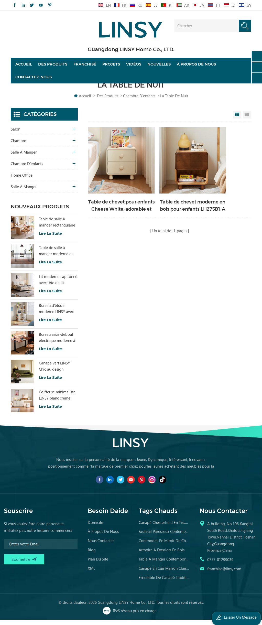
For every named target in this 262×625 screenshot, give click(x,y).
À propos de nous (196, 67)
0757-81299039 (220, 564)
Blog (92, 555)
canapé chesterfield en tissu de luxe (164, 527)
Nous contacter (101, 545)
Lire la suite (50, 238)
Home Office (21, 180)
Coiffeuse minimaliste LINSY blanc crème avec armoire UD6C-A (57, 400)
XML (91, 573)
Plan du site (98, 564)
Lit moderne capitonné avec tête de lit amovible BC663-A (58, 285)
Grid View (237, 120)
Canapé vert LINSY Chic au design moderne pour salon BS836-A (56, 372)
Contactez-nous (33, 80)
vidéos (133, 67)
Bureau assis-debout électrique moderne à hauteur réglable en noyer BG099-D (57, 343)
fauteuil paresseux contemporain (164, 536)
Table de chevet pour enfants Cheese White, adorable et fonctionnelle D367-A (114, 196)
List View (247, 120)
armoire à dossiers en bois (161, 555)
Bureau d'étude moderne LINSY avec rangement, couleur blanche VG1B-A (56, 314)
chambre (18, 145)
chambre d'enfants (139, 101)
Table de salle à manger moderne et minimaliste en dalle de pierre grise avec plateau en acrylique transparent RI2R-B (56, 256)
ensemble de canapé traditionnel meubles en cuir (164, 582)
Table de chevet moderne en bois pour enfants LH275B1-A (169, 196)
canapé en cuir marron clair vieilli (164, 573)
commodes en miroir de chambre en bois (164, 545)
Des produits (52, 67)
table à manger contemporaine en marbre (164, 564)
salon (15, 134)
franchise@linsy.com (224, 574)
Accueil (23, 67)
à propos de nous (103, 536)
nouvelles (159, 67)
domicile (95, 527)
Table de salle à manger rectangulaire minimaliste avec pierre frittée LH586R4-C (57, 227)
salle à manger (24, 157)
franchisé (84, 67)
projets (111, 67)
